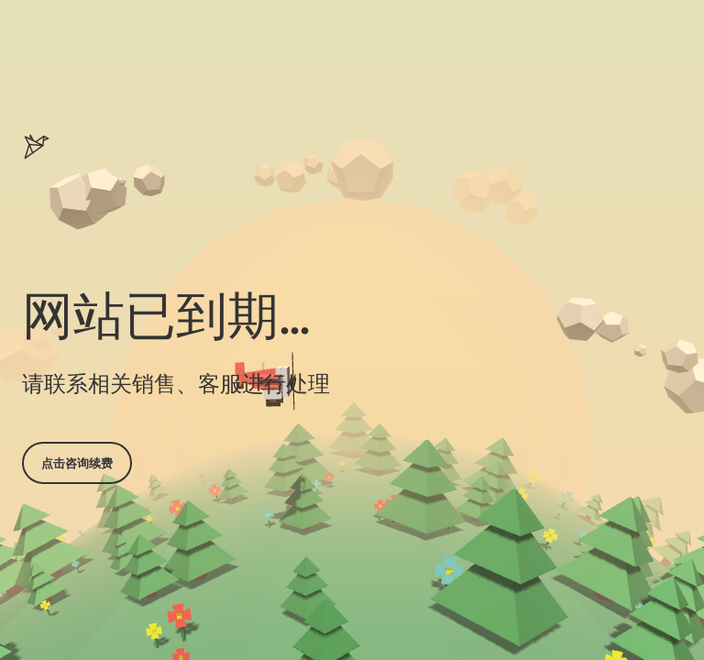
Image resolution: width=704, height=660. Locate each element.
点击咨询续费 (77, 463)
